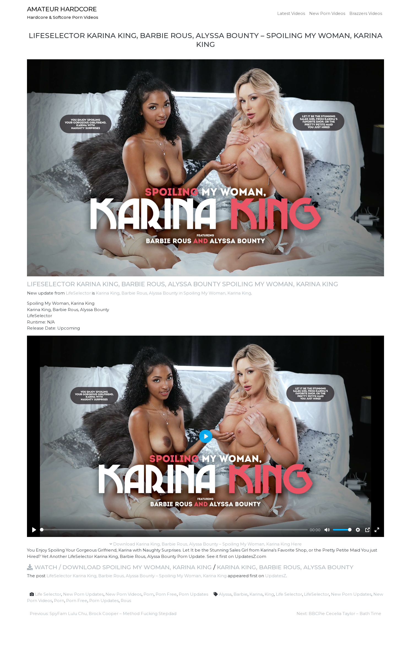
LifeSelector (78, 293)
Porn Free (166, 594)
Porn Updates (193, 594)
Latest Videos (291, 13)
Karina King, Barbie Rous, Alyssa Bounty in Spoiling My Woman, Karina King (173, 293)
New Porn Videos (327, 13)
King (269, 594)
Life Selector (48, 594)
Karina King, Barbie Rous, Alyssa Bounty (285, 567)
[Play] (34, 529)
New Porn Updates (83, 594)
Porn (148, 594)
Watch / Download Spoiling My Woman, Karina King (119, 567)
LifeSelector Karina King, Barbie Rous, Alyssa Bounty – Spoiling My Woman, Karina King (137, 575)
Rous (126, 600)
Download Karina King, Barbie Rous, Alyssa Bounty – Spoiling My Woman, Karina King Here (206, 544)
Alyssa (225, 594)
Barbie (240, 594)
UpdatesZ (275, 575)
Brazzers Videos (365, 13)
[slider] (174, 529)
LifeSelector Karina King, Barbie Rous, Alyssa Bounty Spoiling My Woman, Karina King (182, 284)
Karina (256, 594)
